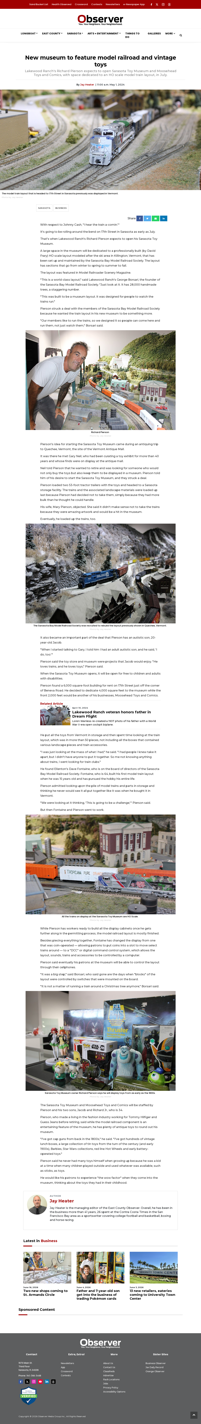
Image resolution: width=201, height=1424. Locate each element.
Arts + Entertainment (103, 33)
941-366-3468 (33, 1375)
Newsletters (113, 4)
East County (51, 33)
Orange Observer (155, 1371)
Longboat (28, 33)
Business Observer (156, 1363)
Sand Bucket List (38, 4)
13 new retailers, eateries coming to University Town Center (152, 1294)
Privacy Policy (110, 1387)
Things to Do (132, 35)
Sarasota (74, 33)
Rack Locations (111, 1379)
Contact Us (109, 1367)
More (169, 33)
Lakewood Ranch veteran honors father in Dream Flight (111, 714)
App (63, 1367)
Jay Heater (87, 84)
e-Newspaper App (134, 4)
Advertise (108, 1375)
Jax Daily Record (154, 1367)
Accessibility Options (114, 1391)
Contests (96, 4)
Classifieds (109, 1371)
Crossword (81, 4)
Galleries (154, 33)
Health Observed (61, 4)
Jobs (105, 1383)
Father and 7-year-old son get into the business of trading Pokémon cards (98, 1294)
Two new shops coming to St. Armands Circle (45, 1293)
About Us (108, 1363)
